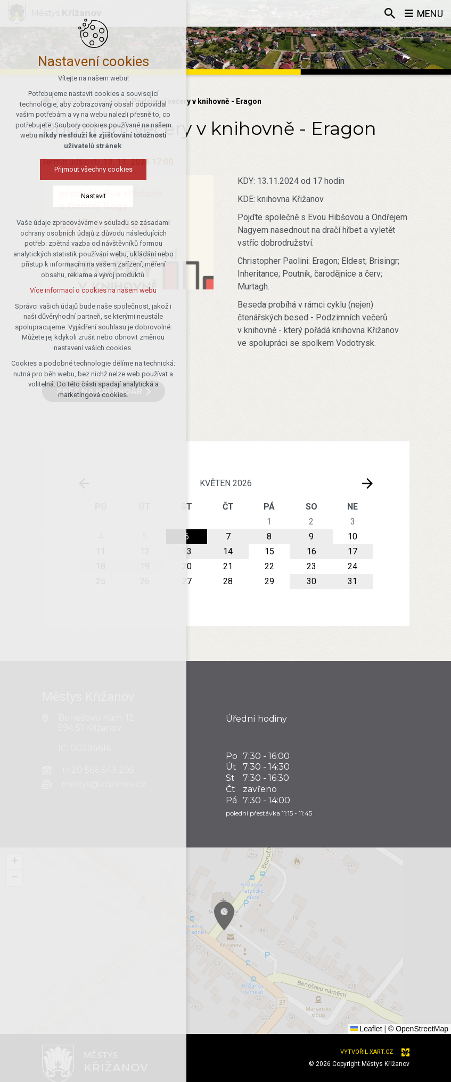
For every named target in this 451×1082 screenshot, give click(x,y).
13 (187, 551)
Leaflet (366, 1028)
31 (352, 581)
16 (311, 551)
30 (311, 581)
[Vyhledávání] (389, 13)
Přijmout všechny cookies (57, 169)
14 (228, 551)
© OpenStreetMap (418, 1028)
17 (352, 551)
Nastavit (57, 196)
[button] (349, 993)
